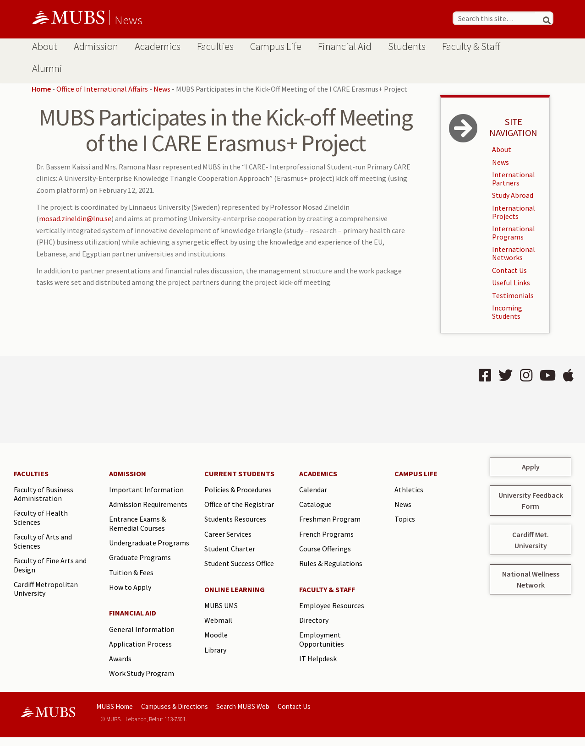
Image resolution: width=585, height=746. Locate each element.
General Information (142, 629)
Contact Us (509, 270)
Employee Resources (331, 605)
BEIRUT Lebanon (147, 399)
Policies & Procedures (238, 489)
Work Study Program (141, 673)
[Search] (543, 18)
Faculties (215, 46)
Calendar (313, 489)
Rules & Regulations (330, 563)
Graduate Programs (140, 557)
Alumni (47, 68)
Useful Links (511, 282)
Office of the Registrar (239, 504)
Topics (404, 518)
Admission (96, 46)
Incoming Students (507, 312)
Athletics (408, 489)
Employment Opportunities (321, 639)
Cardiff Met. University (530, 540)
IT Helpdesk (318, 658)
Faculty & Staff (471, 46)
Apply (531, 466)
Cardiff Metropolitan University (46, 589)
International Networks (513, 253)
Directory (313, 620)
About (44, 46)
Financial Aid (345, 46)
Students (407, 46)
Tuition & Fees (131, 572)
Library (215, 649)
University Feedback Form (530, 500)
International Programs (513, 232)
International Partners (513, 178)
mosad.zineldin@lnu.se (75, 218)
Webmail (218, 620)
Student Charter (229, 548)
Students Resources (235, 518)
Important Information (146, 489)
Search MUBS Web (242, 706)
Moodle (216, 634)
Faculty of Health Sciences (41, 517)
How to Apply (130, 587)
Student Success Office (239, 563)
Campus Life (275, 46)
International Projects (513, 212)
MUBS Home (114, 706)
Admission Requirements (148, 504)
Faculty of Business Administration (43, 494)
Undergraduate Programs (149, 542)
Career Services (227, 534)
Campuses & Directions (174, 706)
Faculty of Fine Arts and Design (50, 565)
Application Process (140, 643)
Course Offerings (325, 548)
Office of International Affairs (102, 88)
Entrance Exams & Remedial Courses (137, 523)
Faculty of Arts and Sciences (43, 541)
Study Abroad (512, 195)
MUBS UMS (221, 605)
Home (41, 88)
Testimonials (513, 295)
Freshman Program (330, 518)
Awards (120, 658)
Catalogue (315, 504)
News (128, 19)
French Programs (326, 534)
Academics (157, 46)
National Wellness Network (530, 579)
